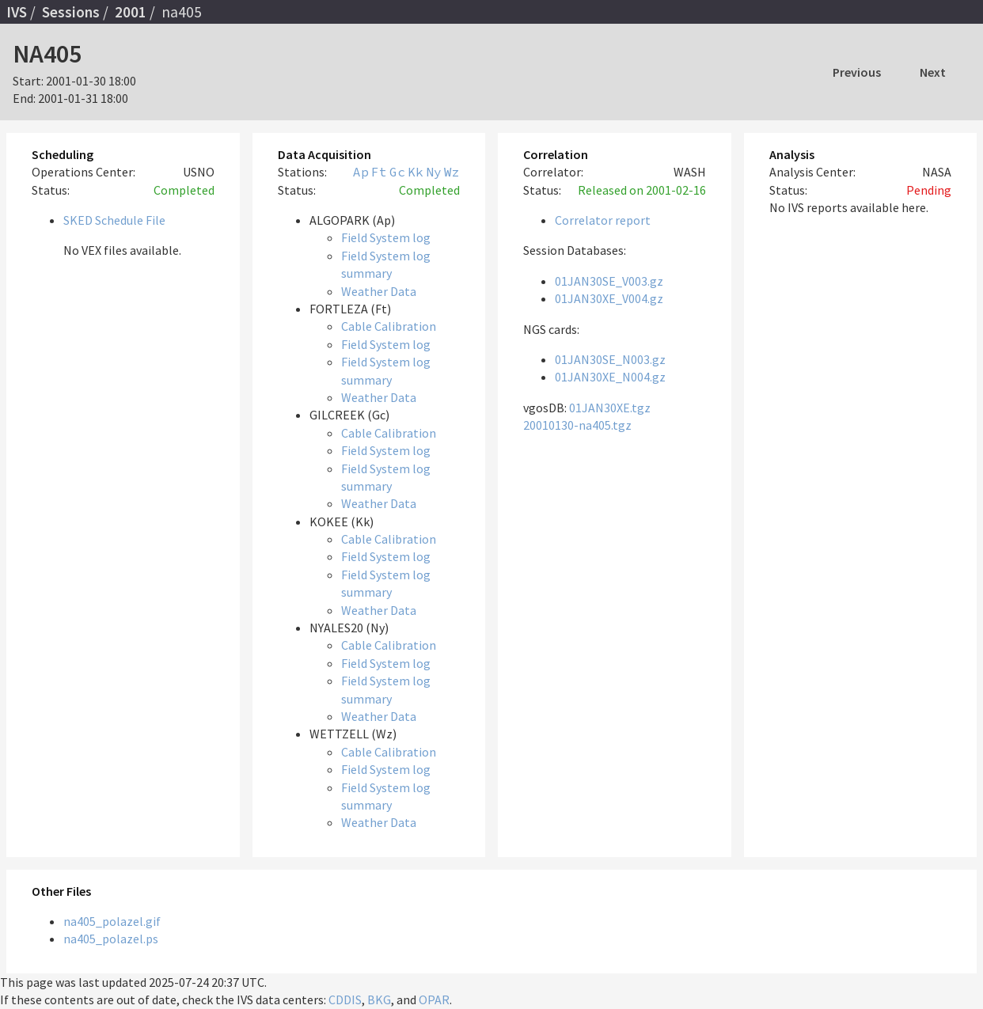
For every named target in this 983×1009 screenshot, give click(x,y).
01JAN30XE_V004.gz (609, 298)
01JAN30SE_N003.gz (610, 359)
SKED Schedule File (114, 220)
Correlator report (603, 220)
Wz (452, 172)
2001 (130, 11)
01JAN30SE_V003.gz (609, 281)
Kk (415, 172)
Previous (857, 72)
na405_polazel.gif (112, 921)
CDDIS (345, 999)
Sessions (71, 11)
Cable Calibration (388, 326)
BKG (379, 999)
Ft (379, 172)
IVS (16, 11)
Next (933, 72)
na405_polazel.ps (110, 938)
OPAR (434, 999)
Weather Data (378, 291)
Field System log (386, 237)
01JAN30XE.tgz (610, 407)
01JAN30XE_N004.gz (610, 377)
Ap (361, 172)
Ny (434, 172)
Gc (397, 172)
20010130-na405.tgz (577, 425)
